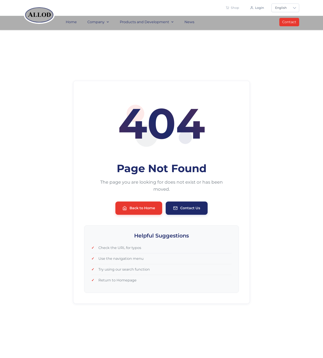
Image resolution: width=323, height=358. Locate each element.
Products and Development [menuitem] (147, 22)
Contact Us (186, 208)
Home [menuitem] (71, 22)
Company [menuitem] (98, 22)
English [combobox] (281, 8)
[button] (294, 8)
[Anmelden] (257, 8)
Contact (289, 22)
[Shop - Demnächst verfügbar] (232, 8)
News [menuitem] (189, 22)
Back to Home (138, 208)
